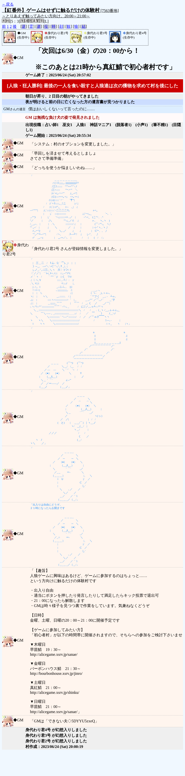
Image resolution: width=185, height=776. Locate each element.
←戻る (8, 4)
